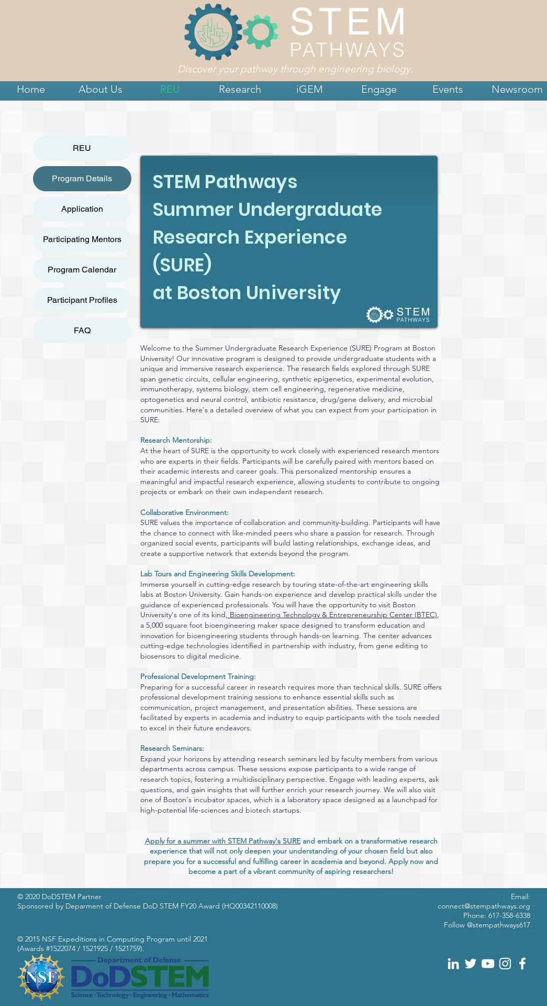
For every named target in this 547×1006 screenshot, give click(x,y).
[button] (101, 89)
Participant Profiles (82, 300)
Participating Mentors (82, 239)
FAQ (82, 330)
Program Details (82, 178)
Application (82, 209)
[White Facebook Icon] (522, 963)
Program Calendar (82, 270)
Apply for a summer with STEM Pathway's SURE (222, 841)
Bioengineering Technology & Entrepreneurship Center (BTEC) (332, 614)
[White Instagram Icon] (505, 963)
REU (82, 148)
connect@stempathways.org (484, 906)
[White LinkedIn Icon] (453, 963)
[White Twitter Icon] (470, 963)
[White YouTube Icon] (488, 963)
